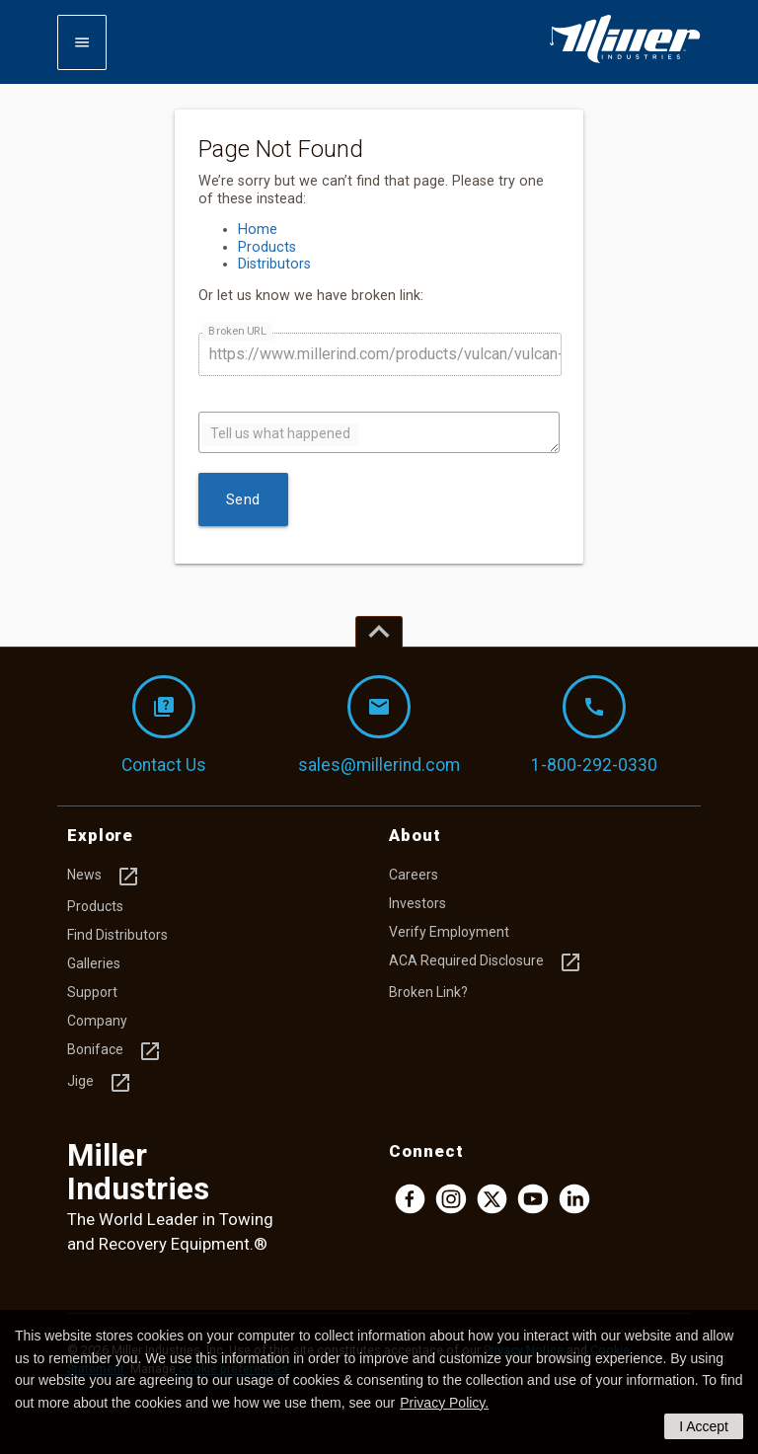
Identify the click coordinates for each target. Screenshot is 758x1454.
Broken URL (236, 330)
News (103, 876)
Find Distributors (117, 935)
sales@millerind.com (379, 725)
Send (243, 499)
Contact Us (163, 725)
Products (267, 247)
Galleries (93, 963)
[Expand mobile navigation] (82, 42)
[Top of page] (379, 632)
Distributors (274, 264)
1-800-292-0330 (594, 725)
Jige (99, 1083)
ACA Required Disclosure (485, 962)
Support (92, 992)
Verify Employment (449, 932)
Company (97, 1021)
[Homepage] (625, 59)
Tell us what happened (280, 433)
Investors (417, 903)
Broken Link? (428, 992)
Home (257, 229)
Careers (413, 874)
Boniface (114, 1051)
